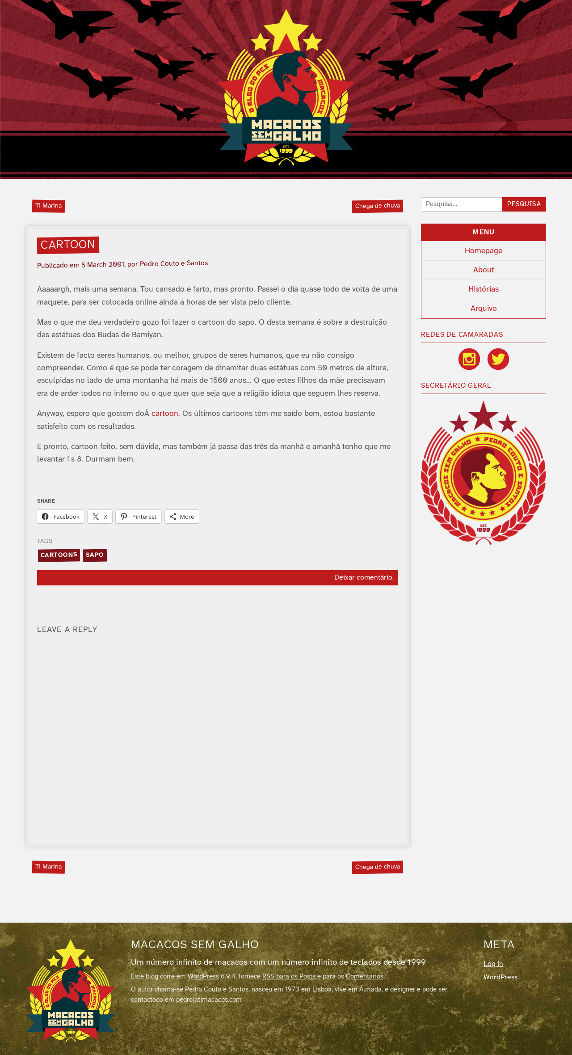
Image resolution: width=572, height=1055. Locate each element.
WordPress (203, 976)
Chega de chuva (377, 206)
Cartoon (68, 245)
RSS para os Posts (288, 976)
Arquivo (484, 309)
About (483, 270)
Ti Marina (48, 205)
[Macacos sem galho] (70, 990)
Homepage (483, 251)
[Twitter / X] (498, 359)
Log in (493, 964)
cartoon (164, 414)
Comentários (364, 976)
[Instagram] (469, 359)
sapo (95, 555)
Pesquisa (524, 204)
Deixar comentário (363, 577)
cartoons (58, 555)
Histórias (483, 289)
